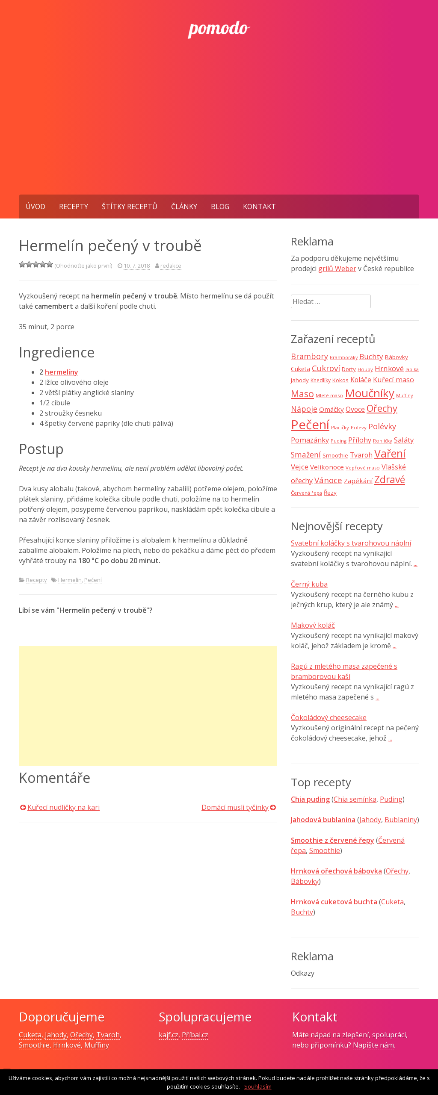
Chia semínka (355, 799)
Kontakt (259, 206)
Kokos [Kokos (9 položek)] (340, 380)
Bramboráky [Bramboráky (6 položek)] (344, 357)
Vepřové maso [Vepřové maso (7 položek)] (363, 467)
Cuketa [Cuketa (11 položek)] (300, 369)
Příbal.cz (195, 1034)
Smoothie (324, 850)
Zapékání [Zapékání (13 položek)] (358, 480)
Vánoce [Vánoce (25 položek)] (328, 480)
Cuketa (392, 901)
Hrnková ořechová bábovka (336, 871)
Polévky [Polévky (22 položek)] (382, 426)
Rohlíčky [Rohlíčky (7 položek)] (382, 440)
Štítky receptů (129, 206)
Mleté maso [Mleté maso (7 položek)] (329, 395)
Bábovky (305, 881)
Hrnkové (67, 1045)
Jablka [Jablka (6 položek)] (412, 369)
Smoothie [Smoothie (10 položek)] (335, 455)
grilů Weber (337, 268)
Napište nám (373, 1045)
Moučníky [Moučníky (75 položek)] (369, 393)
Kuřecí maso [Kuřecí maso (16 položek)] (393, 379)
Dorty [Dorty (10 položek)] (349, 369)
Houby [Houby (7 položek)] (365, 369)
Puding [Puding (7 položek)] (338, 440)
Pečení (93, 580)
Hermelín (70, 580)
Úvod (35, 206)
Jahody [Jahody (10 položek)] (300, 380)
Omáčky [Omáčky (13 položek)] (331, 409)
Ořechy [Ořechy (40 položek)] (382, 408)
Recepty (73, 206)
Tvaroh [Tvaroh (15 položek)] (361, 455)
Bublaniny (401, 819)
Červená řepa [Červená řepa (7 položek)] (306, 493)
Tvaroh (108, 1034)
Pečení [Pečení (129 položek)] (310, 424)
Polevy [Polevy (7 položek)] (359, 427)
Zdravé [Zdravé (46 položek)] (389, 479)
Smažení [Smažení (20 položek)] (306, 454)
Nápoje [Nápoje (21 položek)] (304, 409)
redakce (170, 265)
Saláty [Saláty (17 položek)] (404, 440)
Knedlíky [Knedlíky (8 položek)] (321, 380)
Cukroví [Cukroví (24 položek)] (326, 368)
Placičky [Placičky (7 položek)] (340, 427)
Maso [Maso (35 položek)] (302, 393)
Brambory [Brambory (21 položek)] (309, 356)
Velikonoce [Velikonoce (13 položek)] (327, 467)
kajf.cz (168, 1034)
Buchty (302, 912)
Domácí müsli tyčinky (235, 807)
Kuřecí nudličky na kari (63, 807)
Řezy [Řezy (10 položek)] (330, 492)
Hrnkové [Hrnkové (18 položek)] (389, 368)
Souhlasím (258, 1086)
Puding (391, 799)
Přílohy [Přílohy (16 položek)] (359, 440)
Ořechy (397, 871)
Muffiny (96, 1045)
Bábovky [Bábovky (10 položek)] (396, 357)
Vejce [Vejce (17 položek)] (299, 467)
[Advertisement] (219, 130)
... (415, 563)
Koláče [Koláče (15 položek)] (360, 379)
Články (184, 206)
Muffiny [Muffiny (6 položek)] (404, 395)
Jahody (370, 819)
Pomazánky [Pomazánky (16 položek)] (310, 440)
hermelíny (61, 372)
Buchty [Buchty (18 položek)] (371, 356)
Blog (220, 206)
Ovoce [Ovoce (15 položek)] (355, 409)
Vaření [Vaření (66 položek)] (389, 453)
